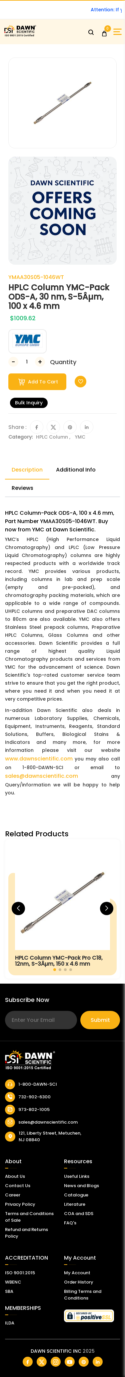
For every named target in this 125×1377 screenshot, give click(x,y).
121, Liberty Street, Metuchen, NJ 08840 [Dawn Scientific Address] (43, 1136)
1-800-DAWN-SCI (31, 1084)
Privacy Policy (20, 1204)
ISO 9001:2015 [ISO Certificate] (20, 1273)
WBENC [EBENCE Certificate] (13, 1282)
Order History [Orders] (78, 1282)
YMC (80, 437)
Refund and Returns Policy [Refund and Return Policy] (26, 1232)
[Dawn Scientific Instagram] (56, 1362)
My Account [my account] (77, 1273)
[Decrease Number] (13, 362)
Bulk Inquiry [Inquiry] (29, 402)
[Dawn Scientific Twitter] (42, 1362)
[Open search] (91, 32)
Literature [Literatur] (74, 1204)
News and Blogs (81, 1185)
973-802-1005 (27, 1110)
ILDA (9, 1323)
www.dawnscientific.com (39, 758)
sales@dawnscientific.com (41, 776)
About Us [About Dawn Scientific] (15, 1176)
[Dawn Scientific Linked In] (98, 1362)
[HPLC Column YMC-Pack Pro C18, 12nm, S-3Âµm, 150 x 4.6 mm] (62, 909)
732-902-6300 (28, 1097)
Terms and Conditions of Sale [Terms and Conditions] (29, 1216)
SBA (9, 1291)
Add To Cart (38, 381)
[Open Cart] (104, 32)
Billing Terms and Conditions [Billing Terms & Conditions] (82, 1294)
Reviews (22, 488)
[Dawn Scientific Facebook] (28, 1362)
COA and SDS (78, 1213)
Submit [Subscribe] (100, 1020)
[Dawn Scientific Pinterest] (84, 1362)
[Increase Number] (40, 362)
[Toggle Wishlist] (80, 381)
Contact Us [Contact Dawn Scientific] (17, 1185)
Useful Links (76, 1176)
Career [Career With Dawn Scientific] (12, 1195)
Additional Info (76, 470)
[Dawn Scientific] (20, 35)
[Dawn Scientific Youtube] (70, 1362)
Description (27, 470)
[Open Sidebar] (117, 32)
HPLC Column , (54, 437)
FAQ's (70, 1223)
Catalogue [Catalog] (76, 1195)
